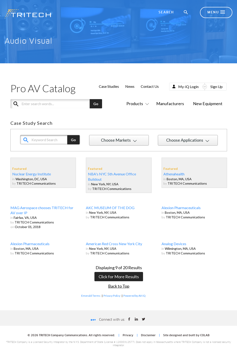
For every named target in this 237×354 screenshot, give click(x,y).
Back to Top (118, 286)
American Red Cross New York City (114, 243)
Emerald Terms (90, 295)
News (129, 86)
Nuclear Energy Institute (31, 174)
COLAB (204, 335)
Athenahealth (173, 174)
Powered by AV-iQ (134, 295)
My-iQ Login (188, 86)
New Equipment (207, 103)
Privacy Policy (111, 295)
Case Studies (109, 86)
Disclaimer (148, 335)
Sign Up (216, 86)
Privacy (128, 335)
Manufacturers (170, 103)
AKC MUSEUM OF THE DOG (110, 207)
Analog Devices (174, 243)
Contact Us (150, 86)
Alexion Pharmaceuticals (181, 207)
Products (136, 103)
